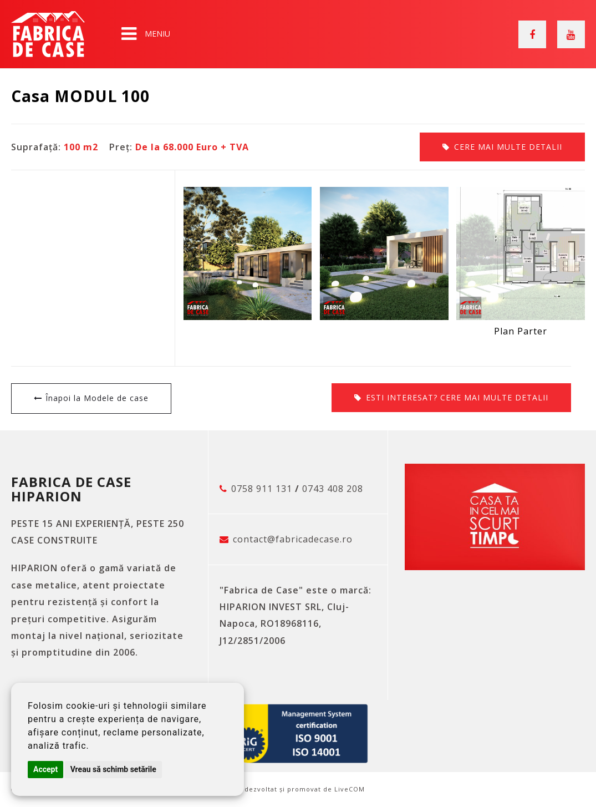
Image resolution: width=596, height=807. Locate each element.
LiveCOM (349, 789)
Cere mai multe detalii (508, 146)
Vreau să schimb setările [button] (113, 769)
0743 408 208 (332, 489)
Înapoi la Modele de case (97, 398)
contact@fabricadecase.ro (293, 539)
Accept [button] (45, 769)
